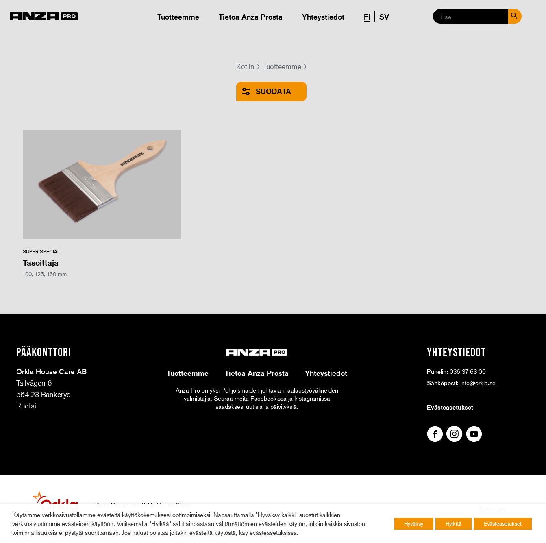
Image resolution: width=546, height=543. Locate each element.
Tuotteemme (178, 16)
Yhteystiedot (323, 16)
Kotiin (245, 66)
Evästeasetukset (450, 407)
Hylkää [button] (453, 523)
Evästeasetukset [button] (503, 523)
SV (384, 16)
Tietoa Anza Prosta (251, 16)
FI (367, 16)
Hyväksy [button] (413, 523)
